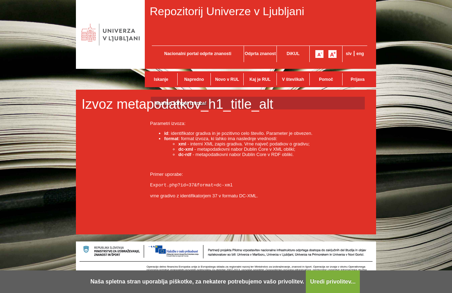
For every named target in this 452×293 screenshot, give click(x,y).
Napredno (194, 79)
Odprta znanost (260, 53)
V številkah (293, 79)
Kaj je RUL (259, 79)
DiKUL (293, 53)
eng (360, 53)
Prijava (357, 79)
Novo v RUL (227, 79)
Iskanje (161, 79)
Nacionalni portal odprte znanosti (197, 53)
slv (349, 53)
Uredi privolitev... (333, 282)
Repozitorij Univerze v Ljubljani (227, 11)
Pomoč (326, 79)
